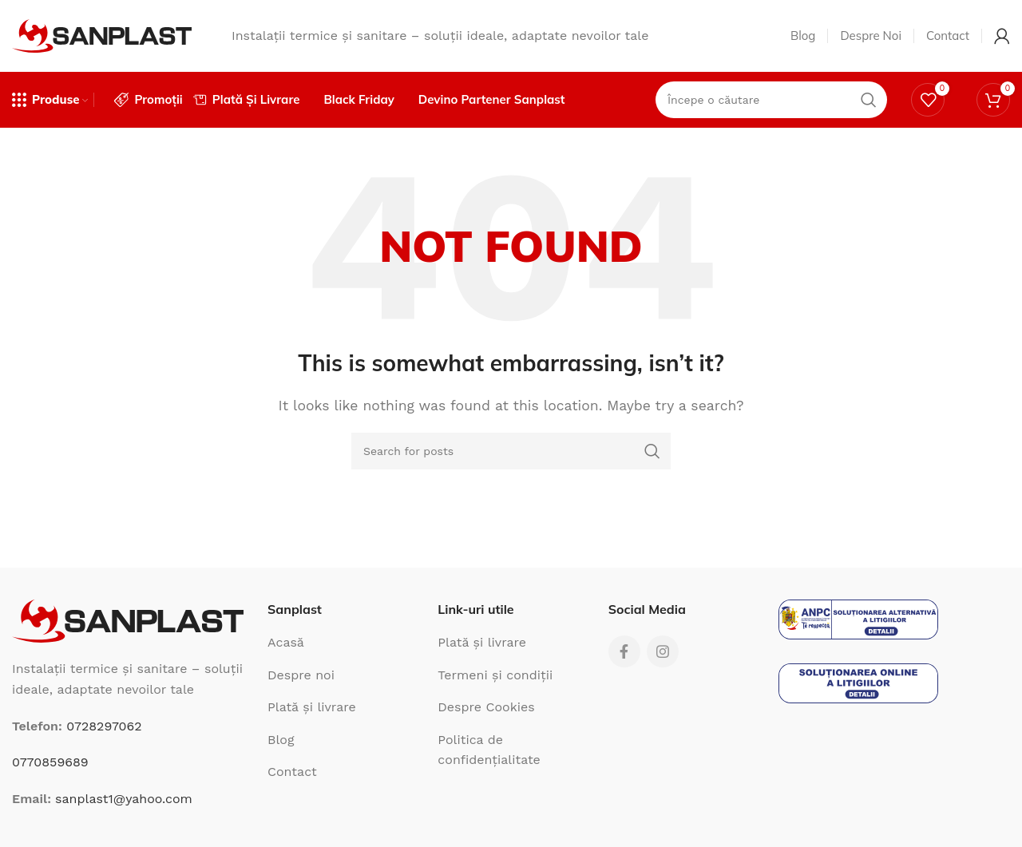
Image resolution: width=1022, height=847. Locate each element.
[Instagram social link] (663, 651)
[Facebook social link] (624, 651)
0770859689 (50, 762)
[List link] (340, 642)
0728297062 (103, 726)
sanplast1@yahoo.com (123, 798)
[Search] (511, 451)
